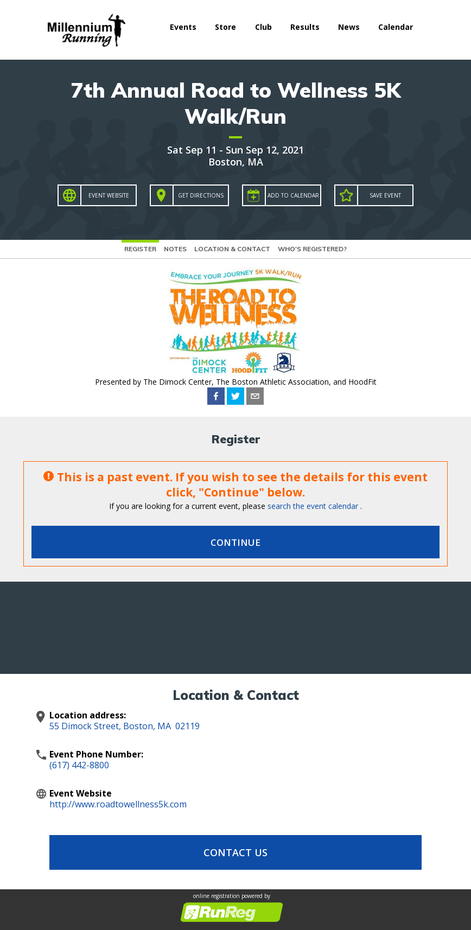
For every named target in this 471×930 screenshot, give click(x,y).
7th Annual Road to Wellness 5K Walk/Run (235, 103)
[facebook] (216, 396)
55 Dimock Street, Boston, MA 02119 (124, 726)
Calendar (395, 27)
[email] (255, 396)
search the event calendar (313, 506)
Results (305, 27)
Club (263, 27)
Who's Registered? (312, 249)
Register (140, 249)
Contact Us (235, 852)
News (349, 27)
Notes (175, 249)
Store (225, 27)
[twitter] (235, 396)
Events (183, 27)
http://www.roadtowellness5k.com (118, 804)
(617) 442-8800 (79, 765)
